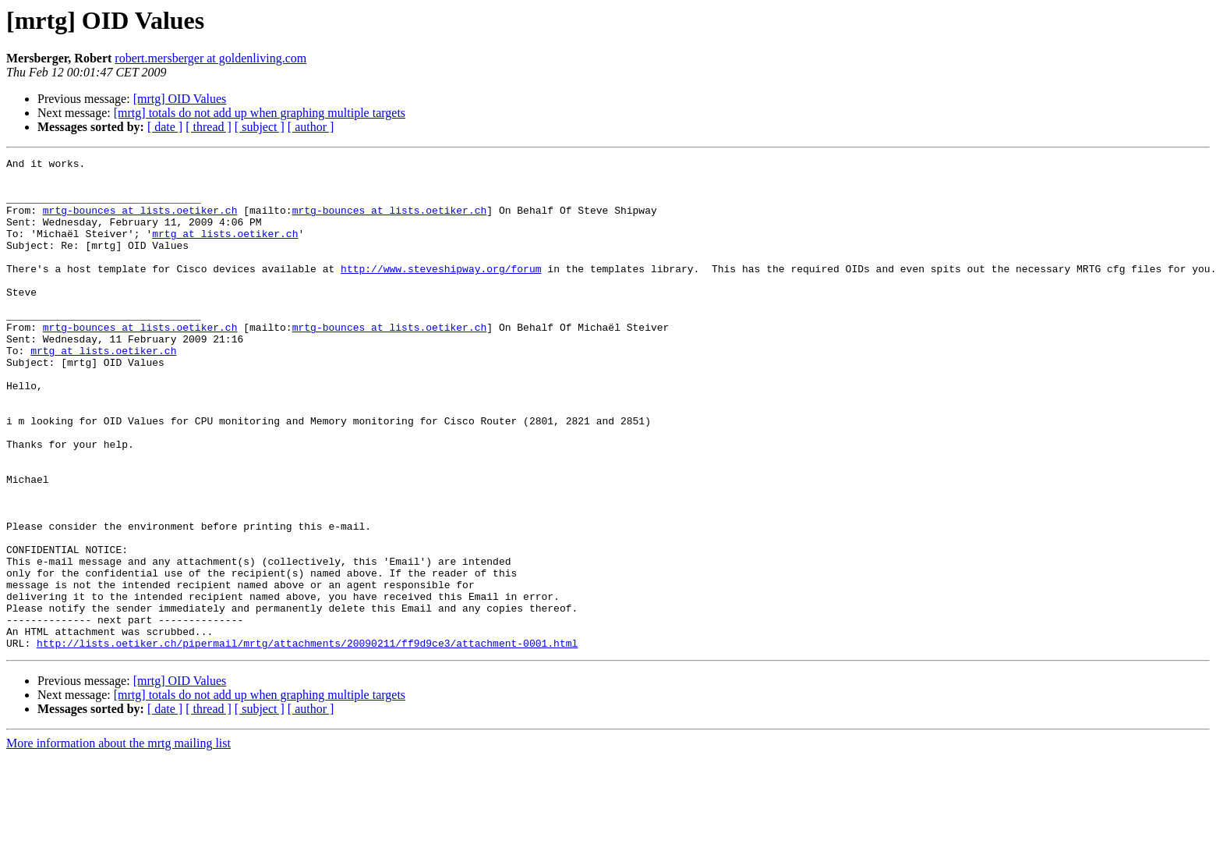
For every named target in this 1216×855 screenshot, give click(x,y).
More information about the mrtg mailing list (118, 841)
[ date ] (164, 126)
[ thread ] (209, 126)
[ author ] (311, 126)
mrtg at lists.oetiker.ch (225, 250)
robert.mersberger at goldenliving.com (210, 58)
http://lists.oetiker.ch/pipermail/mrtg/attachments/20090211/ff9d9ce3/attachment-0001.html (307, 741)
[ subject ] (260, 126)
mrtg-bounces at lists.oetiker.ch (140, 222)
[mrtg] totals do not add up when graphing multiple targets (259, 112)
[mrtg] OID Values (180, 98)
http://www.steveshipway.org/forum (441, 292)
